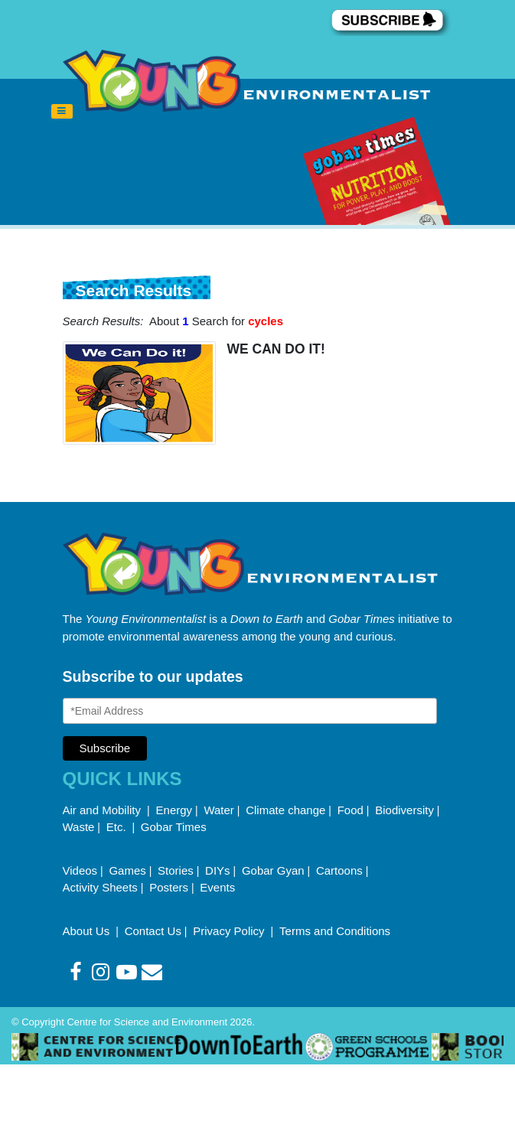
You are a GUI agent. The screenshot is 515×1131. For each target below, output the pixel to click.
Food (350, 809)
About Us (88, 930)
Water (218, 809)
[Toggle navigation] (62, 111)
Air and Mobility (104, 809)
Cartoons (339, 870)
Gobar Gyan (273, 870)
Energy (174, 809)
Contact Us (153, 930)
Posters (168, 887)
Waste (79, 826)
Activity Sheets (100, 887)
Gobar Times (174, 826)
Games (127, 870)
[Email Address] (250, 711)
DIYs (217, 870)
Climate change (285, 809)
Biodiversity (404, 809)
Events (217, 887)
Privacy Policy (230, 930)
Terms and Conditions (334, 930)
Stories (176, 870)
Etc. (116, 826)
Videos (80, 870)
